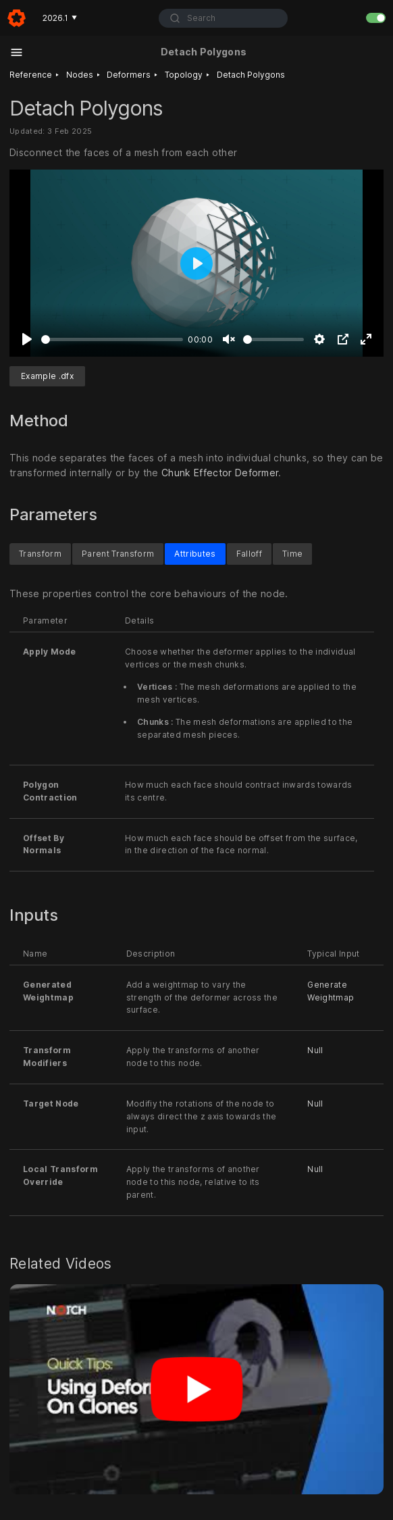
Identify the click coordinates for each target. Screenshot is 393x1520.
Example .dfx (47, 376)
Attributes (194, 553)
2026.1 (60, 18)
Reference (30, 75)
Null (315, 1050)
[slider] (112, 339)
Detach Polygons (251, 75)
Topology (184, 75)
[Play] (27, 339)
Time (292, 553)
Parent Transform (118, 553)
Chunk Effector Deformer (220, 472)
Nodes (79, 75)
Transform (40, 553)
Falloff (249, 553)
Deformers (129, 75)
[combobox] (223, 18)
